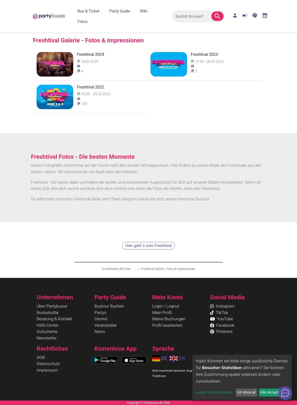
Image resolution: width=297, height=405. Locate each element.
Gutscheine (47, 331)
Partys (100, 312)
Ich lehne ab (246, 392)
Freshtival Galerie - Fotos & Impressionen (168, 269)
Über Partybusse (52, 306)
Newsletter (47, 337)
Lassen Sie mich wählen (214, 392)
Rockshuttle (48, 312)
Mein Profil (162, 312)
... (135, 269)
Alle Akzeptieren (272, 392)
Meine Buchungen (169, 318)
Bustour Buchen (109, 306)
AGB (41, 357)
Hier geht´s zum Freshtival (148, 245)
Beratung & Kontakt (55, 318)
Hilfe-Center (48, 325)
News (99, 331)
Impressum (47, 370)
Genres (101, 318)
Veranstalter (105, 325)
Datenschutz (48, 363)
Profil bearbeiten (167, 325)
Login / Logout (165, 306)
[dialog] (242, 377)
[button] (217, 16)
